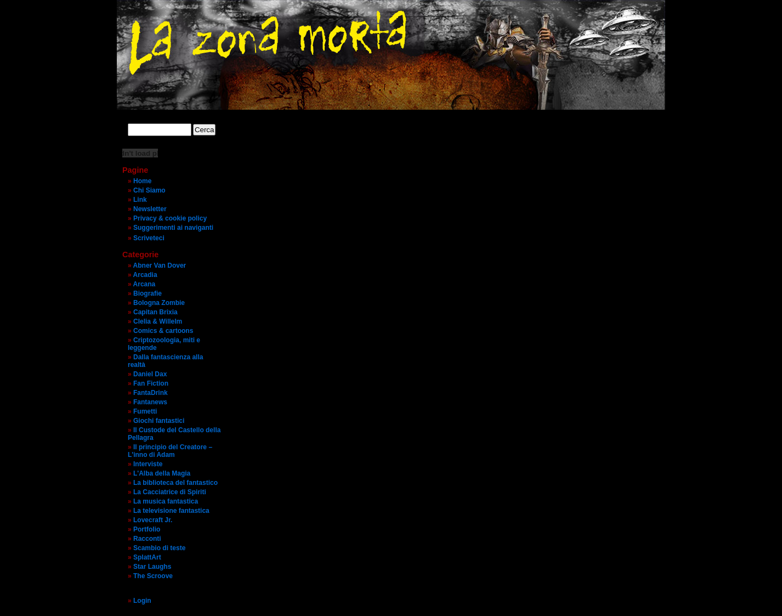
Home (142, 181)
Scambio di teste (159, 548)
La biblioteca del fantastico (175, 483)
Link (140, 200)
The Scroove (153, 576)
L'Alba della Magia (161, 473)
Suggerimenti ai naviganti (173, 227)
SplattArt (147, 557)
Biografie (147, 293)
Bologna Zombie (159, 303)
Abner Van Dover (159, 265)
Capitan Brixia (155, 312)
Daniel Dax (150, 374)
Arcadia (145, 275)
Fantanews (150, 402)
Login (142, 600)
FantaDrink (150, 393)
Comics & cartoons (163, 331)
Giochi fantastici (158, 421)
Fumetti (145, 411)
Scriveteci (149, 238)
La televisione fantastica (171, 511)
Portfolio (146, 529)
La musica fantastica (165, 501)
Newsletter (150, 209)
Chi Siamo (149, 190)
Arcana (144, 284)
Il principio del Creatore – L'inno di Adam (170, 451)
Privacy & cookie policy (170, 218)
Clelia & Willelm (157, 321)
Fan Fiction (150, 383)
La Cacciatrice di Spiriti (169, 492)
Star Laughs (152, 566)
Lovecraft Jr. (152, 520)
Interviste (147, 464)
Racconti (147, 538)
